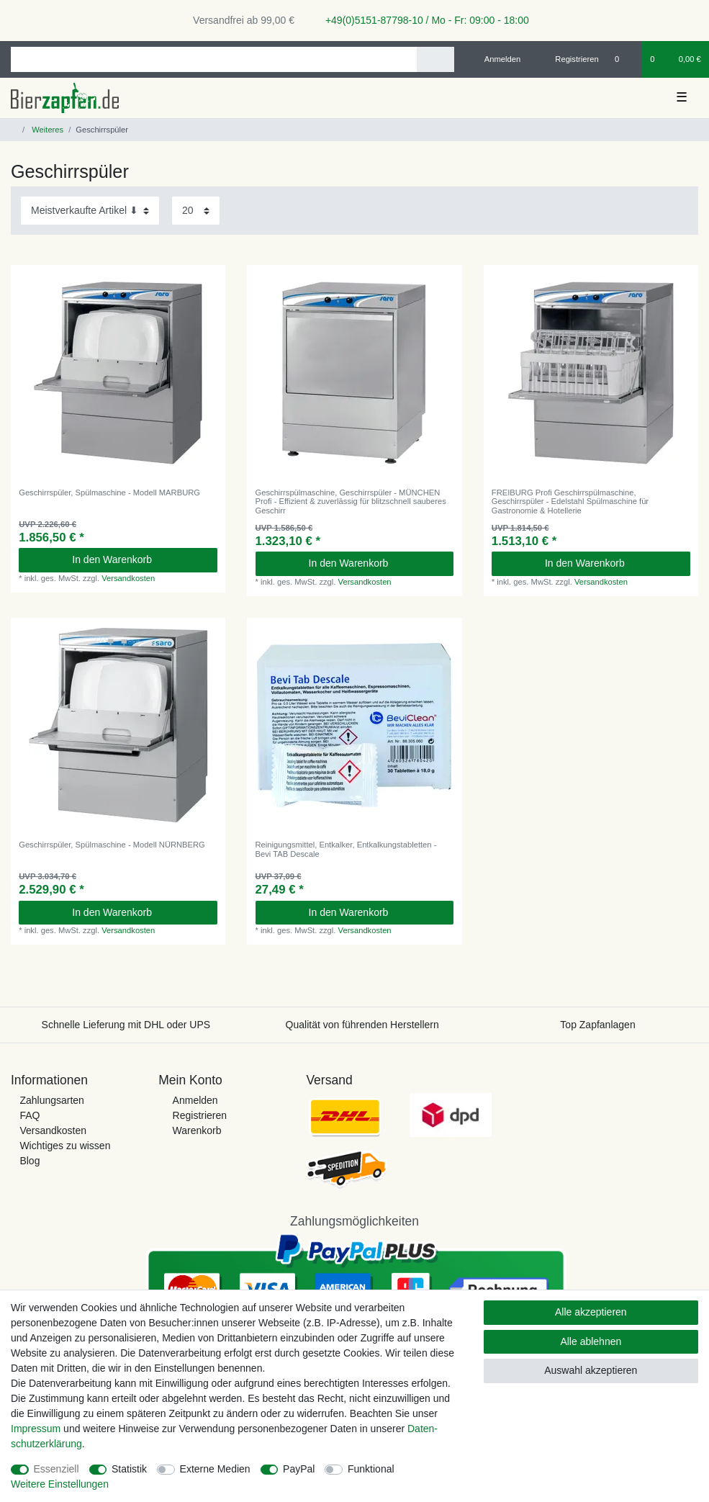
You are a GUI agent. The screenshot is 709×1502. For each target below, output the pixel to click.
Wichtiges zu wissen (64, 1145)
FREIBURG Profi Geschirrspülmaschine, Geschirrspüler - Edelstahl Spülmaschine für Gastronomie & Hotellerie (570, 501)
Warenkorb (197, 1130)
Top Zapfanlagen (597, 1024)
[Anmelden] (497, 59)
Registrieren (200, 1115)
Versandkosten (128, 578)
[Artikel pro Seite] (196, 211)
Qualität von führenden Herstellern (362, 1024)
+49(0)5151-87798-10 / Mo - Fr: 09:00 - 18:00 (422, 20)
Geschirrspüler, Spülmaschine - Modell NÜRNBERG (112, 844)
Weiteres (46, 129)
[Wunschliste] (624, 59)
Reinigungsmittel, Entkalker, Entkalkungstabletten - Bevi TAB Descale (346, 849)
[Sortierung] (90, 211)
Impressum (35, 1428)
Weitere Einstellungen (60, 1484)
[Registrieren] (569, 59)
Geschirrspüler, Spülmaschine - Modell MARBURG (109, 492)
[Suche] (435, 59)
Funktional (371, 1469)
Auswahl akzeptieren (590, 1370)
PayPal (299, 1469)
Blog (29, 1160)
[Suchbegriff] (214, 59)
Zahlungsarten (51, 1100)
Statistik (129, 1469)
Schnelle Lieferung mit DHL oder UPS (126, 1024)
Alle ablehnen (590, 1341)
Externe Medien (215, 1469)
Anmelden (195, 1100)
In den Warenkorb (139, 559)
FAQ (29, 1115)
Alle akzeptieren (591, 1312)
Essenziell (56, 1469)
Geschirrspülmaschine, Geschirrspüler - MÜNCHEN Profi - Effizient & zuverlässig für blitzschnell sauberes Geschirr (351, 501)
